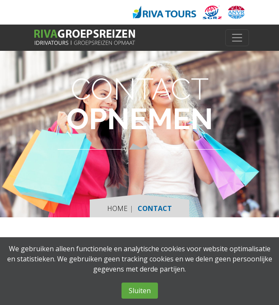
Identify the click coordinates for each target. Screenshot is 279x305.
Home (117, 208)
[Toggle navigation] (237, 37)
